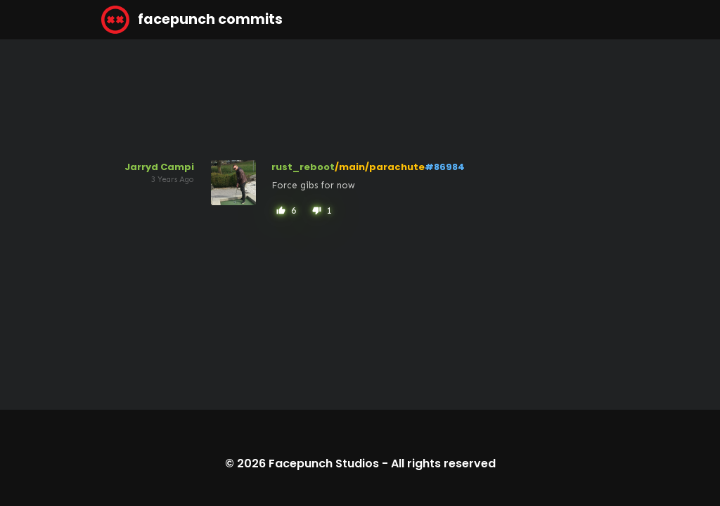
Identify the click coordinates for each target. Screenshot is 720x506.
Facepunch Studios (324, 463)
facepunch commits (192, 20)
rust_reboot (303, 167)
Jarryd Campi (159, 167)
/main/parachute (380, 167)
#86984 (445, 167)
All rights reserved (443, 463)
